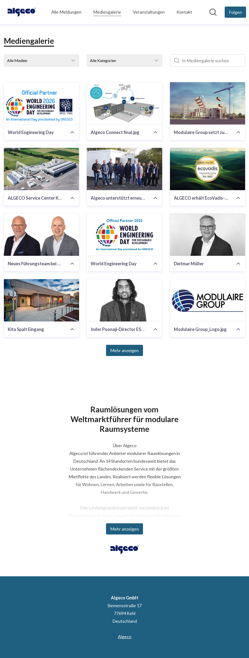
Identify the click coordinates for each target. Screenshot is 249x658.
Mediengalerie (107, 11)
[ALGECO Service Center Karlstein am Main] (41, 169)
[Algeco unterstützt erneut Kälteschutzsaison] (124, 169)
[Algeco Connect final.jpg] (124, 103)
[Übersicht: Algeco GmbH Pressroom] (21, 12)
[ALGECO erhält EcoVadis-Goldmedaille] (207, 169)
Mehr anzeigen (124, 350)
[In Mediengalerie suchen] (207, 60)
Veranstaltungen (149, 12)
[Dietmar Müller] (207, 234)
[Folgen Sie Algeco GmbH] (235, 12)
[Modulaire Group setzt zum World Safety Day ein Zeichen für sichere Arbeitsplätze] (207, 103)
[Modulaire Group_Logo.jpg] (207, 300)
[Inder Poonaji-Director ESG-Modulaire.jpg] (124, 300)
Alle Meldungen (66, 12)
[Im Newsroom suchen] (213, 12)
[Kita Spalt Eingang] (41, 300)
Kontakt (184, 12)
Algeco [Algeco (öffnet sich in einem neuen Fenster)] (124, 636)
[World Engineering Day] (41, 103)
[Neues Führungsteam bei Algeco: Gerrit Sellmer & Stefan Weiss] (41, 234)
